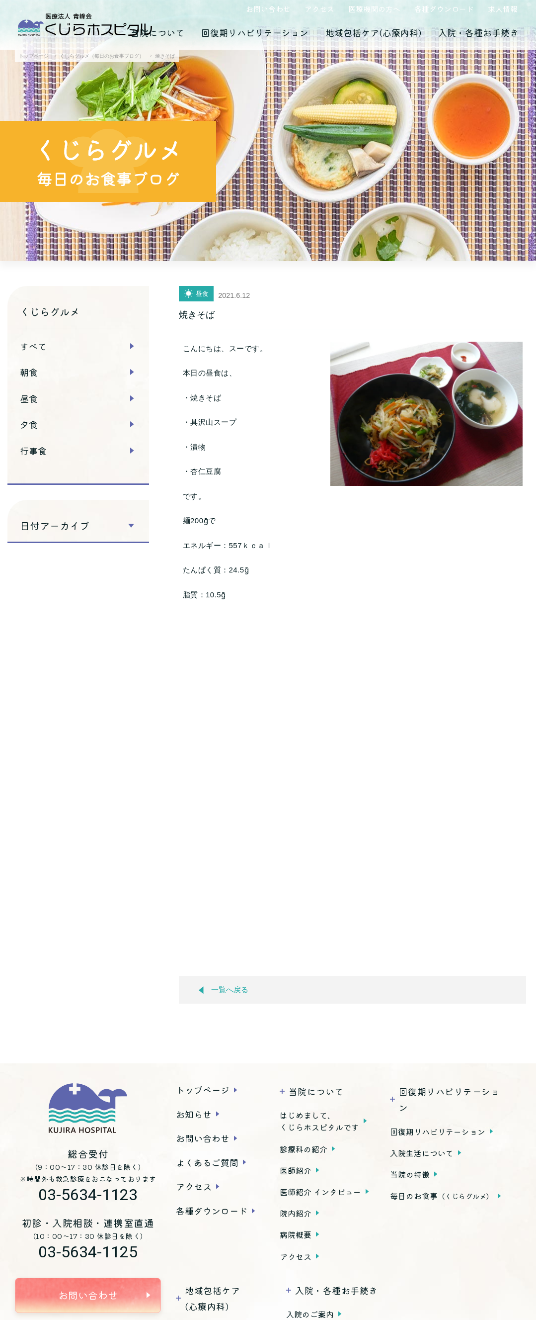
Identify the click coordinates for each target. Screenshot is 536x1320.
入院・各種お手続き (478, 32)
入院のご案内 (310, 1314)
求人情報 (503, 8)
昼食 (29, 398)
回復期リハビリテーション (254, 32)
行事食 (33, 450)
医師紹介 (295, 1170)
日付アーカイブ (54, 526)
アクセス (319, 8)
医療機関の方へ (374, 8)
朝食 (29, 372)
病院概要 (295, 1234)
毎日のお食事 (441, 1196)
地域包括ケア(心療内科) (373, 32)
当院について (157, 32)
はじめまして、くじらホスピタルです (319, 1121)
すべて (33, 346)
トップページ (203, 1089)
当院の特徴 (410, 1174)
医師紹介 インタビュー (320, 1192)
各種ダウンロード (444, 8)
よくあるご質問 (207, 1162)
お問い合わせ (268, 8)
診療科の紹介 (303, 1149)
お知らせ (194, 1114)
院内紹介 (295, 1213)
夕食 (29, 424)
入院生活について (422, 1153)
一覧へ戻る (223, 990)
